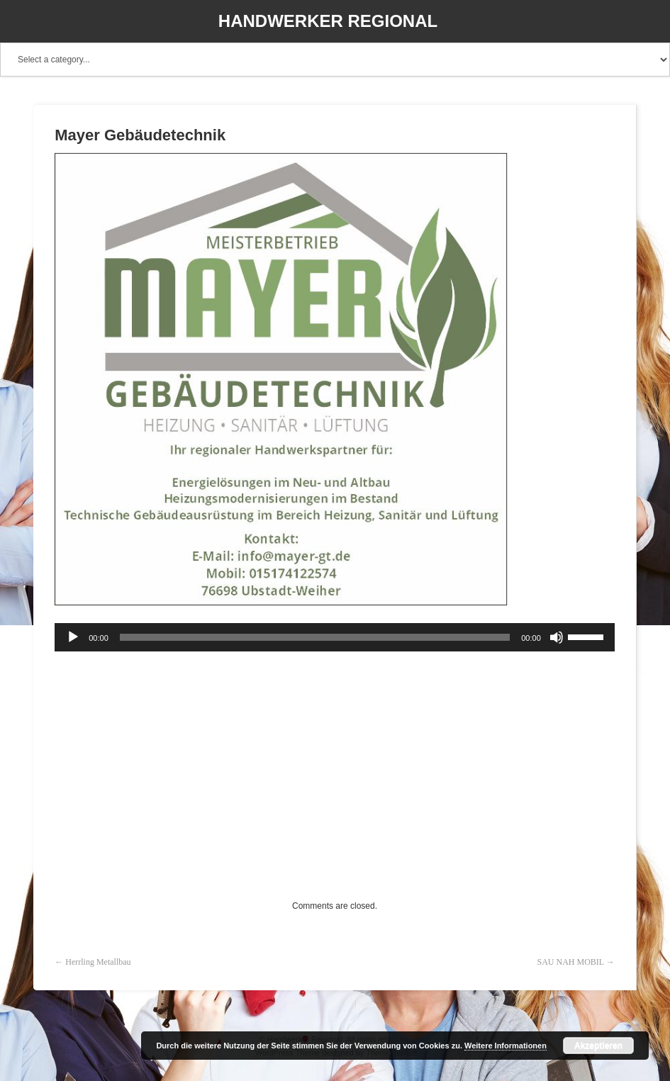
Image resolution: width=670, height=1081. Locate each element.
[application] (335, 637)
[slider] (315, 637)
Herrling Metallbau (97, 962)
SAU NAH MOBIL (570, 962)
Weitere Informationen (505, 1045)
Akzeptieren (598, 1046)
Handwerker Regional (327, 20)
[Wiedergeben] (73, 637)
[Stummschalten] (556, 637)
